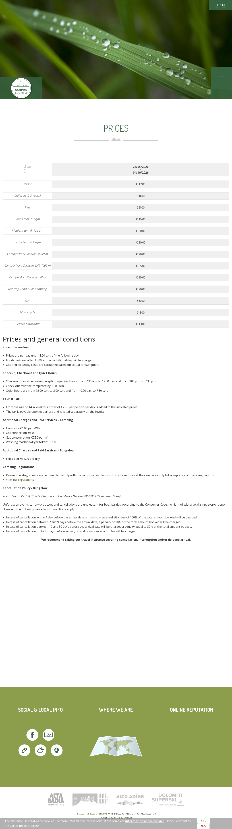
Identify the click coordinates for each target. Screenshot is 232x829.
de (224, 5)
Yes (203, 821)
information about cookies (144, 821)
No (203, 826)
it (217, 5)
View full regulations (20, 480)
